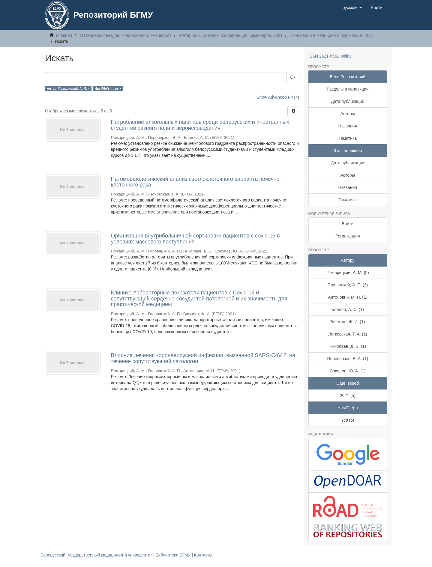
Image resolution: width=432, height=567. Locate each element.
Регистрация (347, 236)
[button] (352, 7)
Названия (347, 126)
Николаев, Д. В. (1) (347, 346)
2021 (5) (348, 395)
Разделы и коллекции (348, 89)
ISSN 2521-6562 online (330, 56)
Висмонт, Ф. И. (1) (347, 321)
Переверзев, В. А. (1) (347, 358)
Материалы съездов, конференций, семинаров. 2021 (231, 35)
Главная (64, 35)
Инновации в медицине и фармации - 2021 (332, 35)
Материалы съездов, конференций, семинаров (126, 35)
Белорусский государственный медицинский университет (96, 555)
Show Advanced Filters (277, 97)
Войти (347, 223)
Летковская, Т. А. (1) (347, 334)
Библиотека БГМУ (173, 555)
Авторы (347, 113)
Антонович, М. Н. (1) (347, 297)
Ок (292, 77)
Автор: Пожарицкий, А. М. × (68, 88)
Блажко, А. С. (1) (348, 309)
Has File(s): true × (108, 88)
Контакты (203, 555)
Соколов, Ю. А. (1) (347, 371)
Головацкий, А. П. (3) (347, 284)
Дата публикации (347, 101)
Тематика (347, 138)
